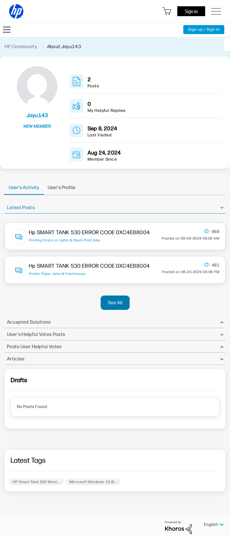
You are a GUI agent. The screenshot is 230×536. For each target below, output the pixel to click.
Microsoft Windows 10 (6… (93, 482)
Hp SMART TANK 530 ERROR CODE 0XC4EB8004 (89, 232)
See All (115, 302)
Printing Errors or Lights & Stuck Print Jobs (64, 240)
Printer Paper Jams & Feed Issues (57, 274)
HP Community (20, 46)
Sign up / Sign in (204, 29)
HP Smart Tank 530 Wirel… (36, 482)
